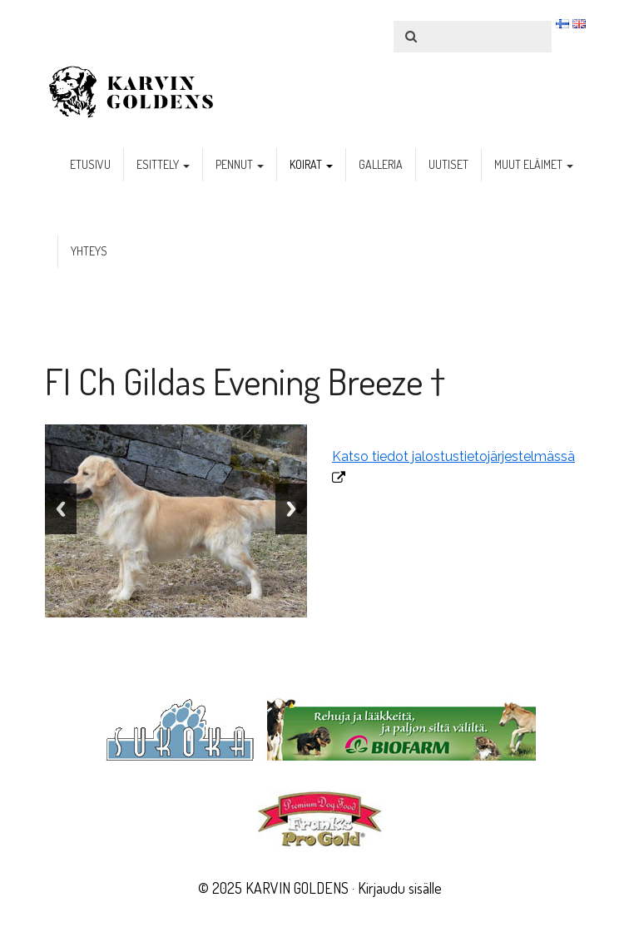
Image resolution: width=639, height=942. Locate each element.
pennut (239, 164)
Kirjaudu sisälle (400, 888)
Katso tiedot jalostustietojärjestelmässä (453, 456)
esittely (163, 164)
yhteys (89, 251)
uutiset (448, 164)
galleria (381, 164)
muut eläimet (533, 164)
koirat (311, 164)
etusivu (90, 164)
